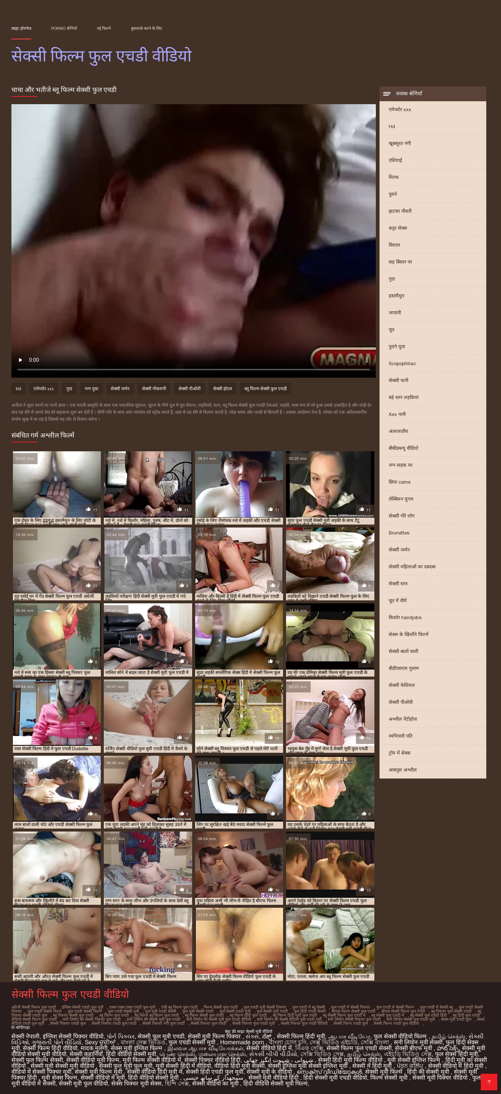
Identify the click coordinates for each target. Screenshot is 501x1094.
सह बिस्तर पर (400, 262)
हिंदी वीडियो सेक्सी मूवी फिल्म (275, 1083)
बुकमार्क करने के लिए (146, 28)
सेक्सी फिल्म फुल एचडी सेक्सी (359, 1048)
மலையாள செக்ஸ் (222, 1054)
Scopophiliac (402, 363)
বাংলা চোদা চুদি (288, 1042)
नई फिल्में (104, 28)
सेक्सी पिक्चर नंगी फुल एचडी (163, 1023)
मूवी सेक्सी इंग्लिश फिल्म (414, 1060)
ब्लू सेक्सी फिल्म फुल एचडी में (344, 1015)
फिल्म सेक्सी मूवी (389, 1077)
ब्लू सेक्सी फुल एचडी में (387, 1015)
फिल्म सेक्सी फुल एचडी (221, 1007)
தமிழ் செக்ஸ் (448, 1036)
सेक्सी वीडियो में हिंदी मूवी (456, 1066)
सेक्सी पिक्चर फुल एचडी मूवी (253, 1023)
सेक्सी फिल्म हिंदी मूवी (301, 1036)
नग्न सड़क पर (400, 465)
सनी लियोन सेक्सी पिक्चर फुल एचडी (354, 1019)
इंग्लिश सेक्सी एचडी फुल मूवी (82, 1007)
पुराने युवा (397, 346)
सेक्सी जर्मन (399, 550)
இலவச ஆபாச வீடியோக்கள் (205, 1048)
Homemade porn (243, 1042)
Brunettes (399, 533)
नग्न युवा (91, 388)
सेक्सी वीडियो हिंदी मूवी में (155, 1072)
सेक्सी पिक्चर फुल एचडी (208, 1023)
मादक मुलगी (94, 1048)
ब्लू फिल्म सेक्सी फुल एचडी (265, 388)
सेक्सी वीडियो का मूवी (216, 1083)
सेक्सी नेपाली (25, 1036)
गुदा (392, 279)
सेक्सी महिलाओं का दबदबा (412, 566)
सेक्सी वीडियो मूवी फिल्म (92, 1060)
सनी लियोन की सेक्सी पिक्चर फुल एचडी (92, 1019)
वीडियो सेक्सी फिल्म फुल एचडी (34, 1019)
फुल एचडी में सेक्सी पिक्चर (350, 1007)
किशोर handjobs (405, 617)
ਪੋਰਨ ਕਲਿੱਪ (411, 1066)
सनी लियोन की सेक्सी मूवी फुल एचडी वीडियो (218, 1019)
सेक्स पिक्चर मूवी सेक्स (136, 1083)
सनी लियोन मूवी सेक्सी (418, 1042)
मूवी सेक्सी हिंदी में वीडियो (183, 1066)
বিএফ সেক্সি (309, 1048)
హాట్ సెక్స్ (448, 1048)
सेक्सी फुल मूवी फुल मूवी (125, 1066)
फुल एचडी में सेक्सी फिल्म (395, 1007)
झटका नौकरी (400, 211)
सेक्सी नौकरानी (154, 388)
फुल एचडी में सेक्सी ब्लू (436, 1007)
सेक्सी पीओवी (401, 702)
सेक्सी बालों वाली (403, 651)
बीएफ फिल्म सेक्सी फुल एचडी (353, 1011)
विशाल (394, 245)
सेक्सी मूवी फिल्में (384, 1072)
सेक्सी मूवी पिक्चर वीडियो (440, 1077)
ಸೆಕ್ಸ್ (267, 1036)
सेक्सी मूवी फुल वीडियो (83, 1083)
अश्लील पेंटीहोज (403, 719)
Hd (392, 126)
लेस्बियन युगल (401, 499)
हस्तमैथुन (396, 296)
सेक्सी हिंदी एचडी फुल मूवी (215, 1072)
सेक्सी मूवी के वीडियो (270, 1072)
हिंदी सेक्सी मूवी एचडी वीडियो (335, 1077)
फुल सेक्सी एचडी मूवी (235, 1011)
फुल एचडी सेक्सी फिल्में (85, 1011)
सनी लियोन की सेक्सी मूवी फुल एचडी (153, 1019)
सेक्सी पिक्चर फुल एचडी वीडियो (304, 1023)
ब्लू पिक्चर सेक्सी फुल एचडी (73, 1015)
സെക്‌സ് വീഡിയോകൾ (329, 1072)
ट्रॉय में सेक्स (399, 753)
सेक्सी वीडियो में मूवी (103, 1077)
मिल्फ (394, 177)
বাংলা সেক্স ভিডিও (143, 1042)
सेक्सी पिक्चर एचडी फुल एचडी (114, 1023)
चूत (391, 329)
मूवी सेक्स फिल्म (59, 1077)
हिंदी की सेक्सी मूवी (429, 1072)
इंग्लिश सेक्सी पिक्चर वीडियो (73, 1036)
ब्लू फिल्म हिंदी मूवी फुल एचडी (295, 1015)
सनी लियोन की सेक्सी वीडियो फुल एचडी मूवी (289, 1019)
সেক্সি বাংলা (376, 1042)
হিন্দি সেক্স (176, 1083)
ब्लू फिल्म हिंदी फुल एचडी (248, 1015)
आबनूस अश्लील (403, 770)
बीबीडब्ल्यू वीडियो (403, 448)
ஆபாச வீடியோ (349, 1036)
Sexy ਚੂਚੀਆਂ (101, 1042)
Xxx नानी (397, 414)
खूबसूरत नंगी (400, 143)
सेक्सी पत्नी (398, 380)
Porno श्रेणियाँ (64, 28)
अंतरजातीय (398, 431)
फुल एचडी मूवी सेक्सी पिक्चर (265, 1007)
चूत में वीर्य (398, 600)
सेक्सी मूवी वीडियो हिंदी (274, 1077)
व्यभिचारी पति (400, 736)
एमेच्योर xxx (400, 109)
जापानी (395, 312)
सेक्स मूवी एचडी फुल (456, 1019)
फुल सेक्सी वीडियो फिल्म (401, 1036)
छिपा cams (399, 482)
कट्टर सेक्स (398, 228)
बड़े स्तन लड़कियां (404, 397)
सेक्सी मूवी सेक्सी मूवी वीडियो (63, 1066)
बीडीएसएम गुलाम (404, 668)
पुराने (393, 194)
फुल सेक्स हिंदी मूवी (456, 1054)
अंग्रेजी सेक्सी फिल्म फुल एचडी (33, 1007)
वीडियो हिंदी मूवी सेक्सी (239, 1066)
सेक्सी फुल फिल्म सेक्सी (37, 1060)
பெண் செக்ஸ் (177, 1054)
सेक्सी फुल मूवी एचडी (161, 1036)
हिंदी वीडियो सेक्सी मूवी (131, 1054)
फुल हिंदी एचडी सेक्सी (310, 1011)
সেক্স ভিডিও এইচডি (333, 1042)
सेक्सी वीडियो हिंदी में (269, 1048)
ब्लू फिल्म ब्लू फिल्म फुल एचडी (157, 1015)
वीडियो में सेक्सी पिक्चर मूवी (41, 1072)
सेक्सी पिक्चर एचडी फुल (68, 1023)
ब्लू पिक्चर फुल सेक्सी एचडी (451, 1011)
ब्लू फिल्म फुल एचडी (114, 1015)
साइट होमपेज (21, 28)
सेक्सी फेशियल (402, 685)
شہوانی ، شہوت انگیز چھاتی (279, 1060)
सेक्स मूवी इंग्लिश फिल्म (137, 1048)
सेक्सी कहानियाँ (86, 1054)
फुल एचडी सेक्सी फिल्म (45, 1011)
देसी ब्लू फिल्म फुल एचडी (179, 1007)
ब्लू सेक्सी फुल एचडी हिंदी (428, 1015)
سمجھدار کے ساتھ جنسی (214, 1077)
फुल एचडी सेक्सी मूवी (123, 1011)
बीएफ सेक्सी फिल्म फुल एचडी (403, 1011)
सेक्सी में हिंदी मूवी (373, 1066)
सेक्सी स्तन (398, 583)
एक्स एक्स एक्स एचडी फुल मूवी (132, 1007)
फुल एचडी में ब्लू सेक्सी (308, 1007)
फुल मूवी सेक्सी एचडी (198, 1011)
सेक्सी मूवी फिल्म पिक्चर (215, 1036)
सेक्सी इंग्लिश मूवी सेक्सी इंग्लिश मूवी (308, 1066)
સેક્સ (252, 1036)
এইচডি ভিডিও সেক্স (408, 1054)
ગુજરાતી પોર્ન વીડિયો (56, 1042)
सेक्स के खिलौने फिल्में (408, 634)
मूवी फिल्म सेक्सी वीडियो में (152, 1060)
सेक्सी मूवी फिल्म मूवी (99, 1072)
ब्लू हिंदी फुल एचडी (466, 1015)
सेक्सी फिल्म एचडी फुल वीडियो (396, 1023)
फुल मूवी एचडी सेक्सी (160, 1011)
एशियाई (395, 160)
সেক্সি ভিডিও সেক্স (322, 1054)
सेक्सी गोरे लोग (401, 516)
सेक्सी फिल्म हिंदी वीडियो (50, 1048)
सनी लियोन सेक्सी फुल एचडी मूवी (411, 1019)
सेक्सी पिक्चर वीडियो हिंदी (212, 1060)
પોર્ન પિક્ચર (120, 1036)
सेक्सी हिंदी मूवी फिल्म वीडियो (351, 1060)
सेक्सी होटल (222, 388)
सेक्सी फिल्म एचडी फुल (351, 1023)
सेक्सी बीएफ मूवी (414, 1048)
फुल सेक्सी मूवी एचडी (272, 1011)
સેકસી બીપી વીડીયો (273, 1054)
